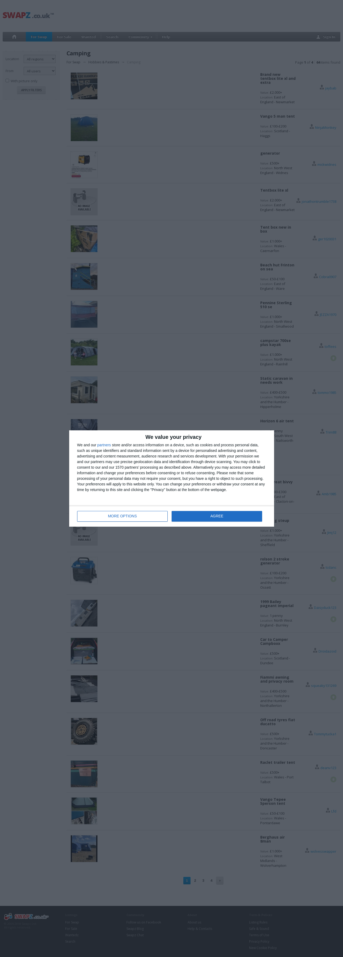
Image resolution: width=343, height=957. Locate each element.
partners (104, 445)
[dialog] (171, 479)
